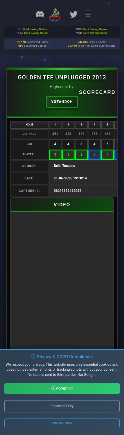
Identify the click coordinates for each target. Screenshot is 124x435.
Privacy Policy (62, 423)
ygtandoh (62, 101)
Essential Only (62, 406)
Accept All (62, 388)
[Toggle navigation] (88, 14)
